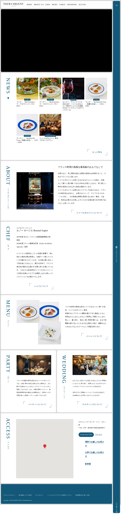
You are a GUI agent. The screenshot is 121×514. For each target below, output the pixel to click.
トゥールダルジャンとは (8, 197)
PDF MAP (99, 449)
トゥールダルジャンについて (89, 213)
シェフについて (41, 286)
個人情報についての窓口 (25, 504)
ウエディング (64, 391)
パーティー (8, 378)
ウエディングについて (92, 414)
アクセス (8, 454)
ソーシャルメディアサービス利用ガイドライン (59, 504)
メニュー (8, 322)
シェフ (8, 246)
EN (117, 5)
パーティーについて (37, 414)
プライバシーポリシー (9, 504)
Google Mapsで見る (86, 449)
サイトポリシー (39, 504)
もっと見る (97, 152)
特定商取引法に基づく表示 (83, 504)
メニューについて (94, 336)
